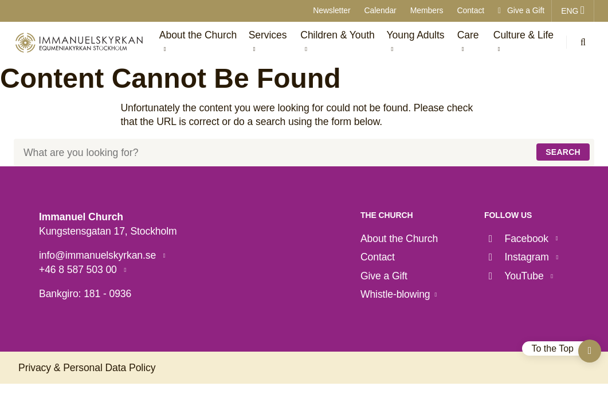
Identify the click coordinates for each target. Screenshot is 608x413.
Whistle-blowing (395, 294)
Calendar (380, 10)
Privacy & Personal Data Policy (86, 367)
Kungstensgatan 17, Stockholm (108, 231)
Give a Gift (521, 10)
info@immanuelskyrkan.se (99, 255)
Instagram (518, 257)
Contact (470, 10)
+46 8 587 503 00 (79, 269)
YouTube (515, 276)
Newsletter (331, 10)
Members (427, 10)
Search (563, 152)
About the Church (399, 238)
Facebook (517, 238)
